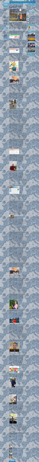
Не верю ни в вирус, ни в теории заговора (6, 49)
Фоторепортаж (29, 31)
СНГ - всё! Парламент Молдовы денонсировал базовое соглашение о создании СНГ (31, 23)
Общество (16, 2)
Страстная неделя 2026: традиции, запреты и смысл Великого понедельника (31, 21)
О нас (32, 2)
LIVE (28, 5)
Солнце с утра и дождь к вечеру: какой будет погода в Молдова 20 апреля (31, 16)
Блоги (30, 2)
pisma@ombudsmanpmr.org (12, 197)
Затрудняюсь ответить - (5, 48)
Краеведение (21, 2)
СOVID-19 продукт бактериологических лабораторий (6, 45)
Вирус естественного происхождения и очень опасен (5, 43)
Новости (11, 2)
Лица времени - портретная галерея (31, 46)
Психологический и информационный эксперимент (6, 46)
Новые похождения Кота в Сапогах (31, 51)
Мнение (24, 2)
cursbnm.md (33, 54)
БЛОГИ (29, 25)
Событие (13, 2)
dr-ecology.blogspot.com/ (13, 438)
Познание (29, 2)
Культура (26, 2)
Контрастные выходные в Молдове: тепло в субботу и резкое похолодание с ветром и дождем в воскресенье (31, 14)
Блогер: (29, 29)
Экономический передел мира (5, 47)
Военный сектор (5, 7)
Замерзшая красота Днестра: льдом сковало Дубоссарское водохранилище (31, 35)
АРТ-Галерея (29, 42)
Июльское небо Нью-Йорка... (31, 40)
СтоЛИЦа (18, 2)
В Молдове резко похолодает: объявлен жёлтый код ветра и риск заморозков (31, 18)
